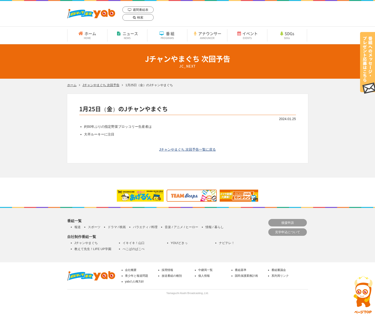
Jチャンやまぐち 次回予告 (101, 85)
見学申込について (287, 232)
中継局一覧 (205, 270)
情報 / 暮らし (214, 227)
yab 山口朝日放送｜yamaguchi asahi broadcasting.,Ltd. (91, 13)
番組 (167, 35)
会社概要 (131, 270)
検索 (140, 17)
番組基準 (240, 270)
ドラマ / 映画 (117, 227)
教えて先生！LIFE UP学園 (92, 249)
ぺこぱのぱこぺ (134, 249)
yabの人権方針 (134, 281)
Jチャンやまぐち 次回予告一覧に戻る (187, 149)
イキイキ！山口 (134, 243)
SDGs (287, 35)
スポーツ (94, 227)
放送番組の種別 (172, 275)
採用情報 (167, 270)
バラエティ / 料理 (145, 227)
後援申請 (287, 223)
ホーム (87, 35)
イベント (247, 35)
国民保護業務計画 (246, 275)
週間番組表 (140, 10)
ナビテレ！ (227, 243)
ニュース (127, 35)
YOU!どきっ (179, 243)
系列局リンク (280, 275)
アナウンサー (207, 35)
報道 (77, 227)
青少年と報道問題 (136, 275)
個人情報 (204, 275)
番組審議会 (278, 270)
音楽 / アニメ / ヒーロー (181, 227)
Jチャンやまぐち (86, 243)
